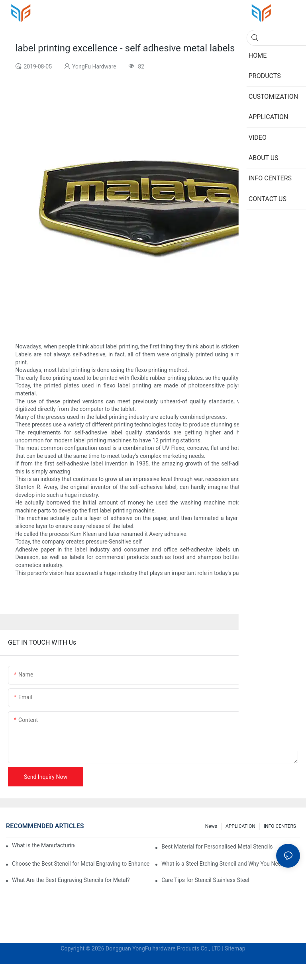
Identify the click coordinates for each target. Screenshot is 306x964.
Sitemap (235, 948)
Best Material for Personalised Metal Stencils (217, 846)
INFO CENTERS (280, 826)
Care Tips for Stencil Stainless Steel (205, 880)
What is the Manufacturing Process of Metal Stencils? (43, 845)
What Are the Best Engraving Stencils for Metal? (71, 880)
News (211, 826)
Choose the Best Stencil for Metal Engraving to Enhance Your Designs (81, 863)
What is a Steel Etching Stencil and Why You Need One (228, 863)
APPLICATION (240, 826)
